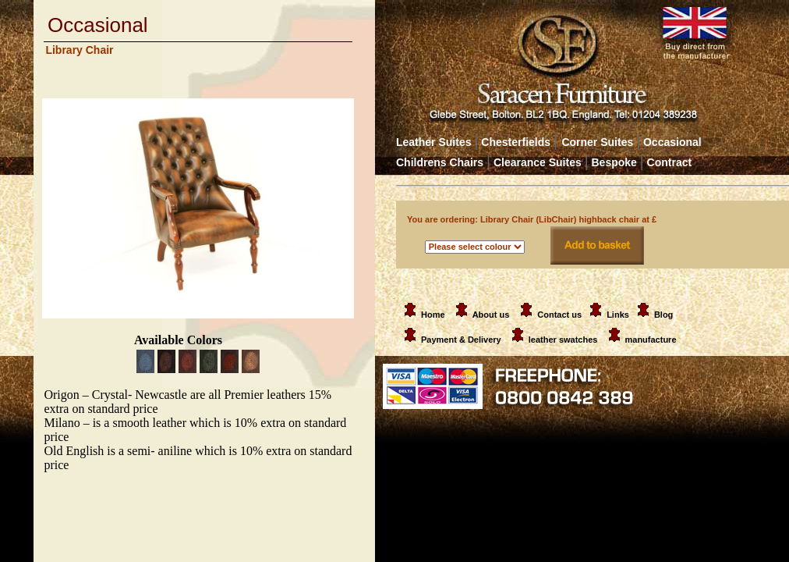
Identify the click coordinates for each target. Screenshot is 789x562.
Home (422, 314)
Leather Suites (433, 142)
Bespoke (616, 162)
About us (491, 314)
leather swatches (564, 339)
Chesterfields (515, 142)
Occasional (668, 142)
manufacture (651, 339)
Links (618, 314)
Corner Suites (597, 142)
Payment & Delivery (450, 339)
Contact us (559, 314)
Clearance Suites (538, 162)
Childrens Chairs (439, 162)
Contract (669, 162)
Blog (663, 314)
